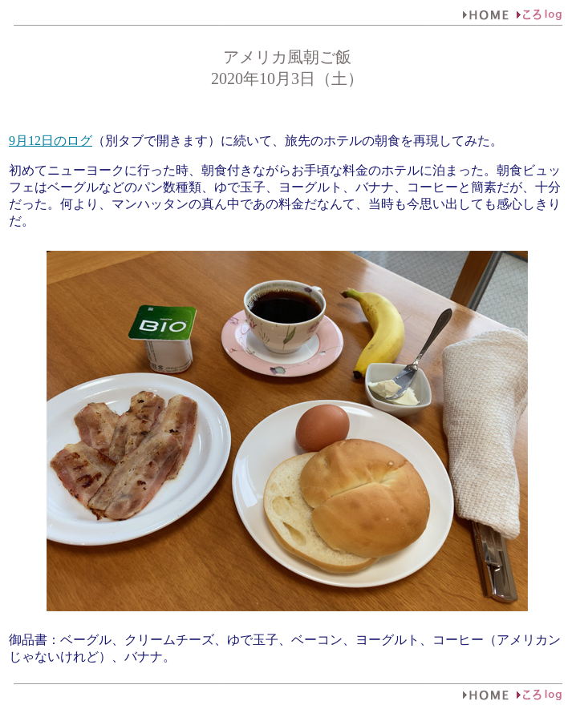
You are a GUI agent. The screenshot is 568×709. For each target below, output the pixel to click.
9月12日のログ (50, 140)
